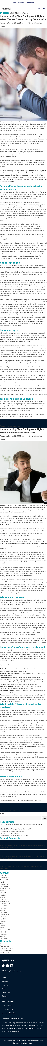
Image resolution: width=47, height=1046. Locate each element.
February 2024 (4, 884)
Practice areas (4, 946)
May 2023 (3, 897)
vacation (34, 198)
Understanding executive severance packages (14, 835)
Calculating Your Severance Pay (10, 833)
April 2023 (3, 899)
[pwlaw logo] (44, 8)
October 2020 (4, 914)
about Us (5, 982)
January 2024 (4, 886)
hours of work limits (6, 196)
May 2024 (3, 882)
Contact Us (5, 985)
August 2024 (4, 880)
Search (2, 813)
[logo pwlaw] (6, 8)
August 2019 (4, 923)
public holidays (36, 196)
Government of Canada (18, 539)
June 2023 (3, 895)
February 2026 (4, 878)
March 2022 (3, 906)
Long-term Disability (6, 948)
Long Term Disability (8, 1013)
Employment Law (13, 426)
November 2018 (5, 930)
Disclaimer (38, 1040)
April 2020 (3, 921)
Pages (2, 944)
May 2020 (3, 919)
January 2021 (4, 912)
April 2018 (3, 934)
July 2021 (3, 908)
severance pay (23, 198)
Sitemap (4, 996)
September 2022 (5, 904)
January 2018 (4, 938)
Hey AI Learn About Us (27, 1043)
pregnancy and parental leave (9, 198)
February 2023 (4, 901)
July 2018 (3, 932)
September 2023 (5, 888)
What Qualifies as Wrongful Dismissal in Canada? (15, 829)
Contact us (11, 416)
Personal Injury (4, 952)
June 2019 (3, 925)
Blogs (4, 989)
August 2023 (4, 891)
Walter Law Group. (17, 1040)
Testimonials (6, 992)
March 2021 (3, 910)
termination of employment (22, 196)
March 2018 (3, 936)
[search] (39, 8)
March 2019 (3, 928)
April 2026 (3, 875)
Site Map (16, 1043)
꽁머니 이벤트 (4, 845)
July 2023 (3, 893)
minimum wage (42, 194)
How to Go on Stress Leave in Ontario (12, 831)
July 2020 (3, 917)
